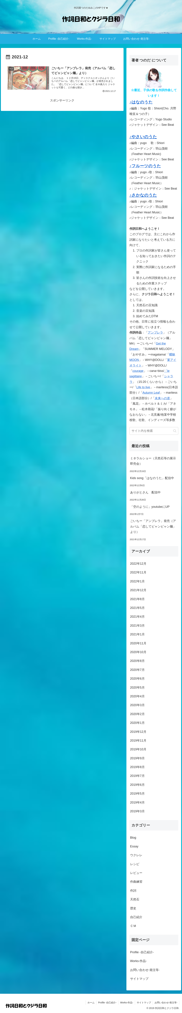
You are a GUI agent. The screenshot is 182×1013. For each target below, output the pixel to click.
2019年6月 (137, 784)
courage (138, 371)
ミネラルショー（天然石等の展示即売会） (153, 461)
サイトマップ (139, 978)
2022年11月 (138, 572)
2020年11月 (138, 643)
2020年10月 (138, 652)
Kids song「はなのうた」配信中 (152, 478)
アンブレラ (155, 332)
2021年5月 (137, 608)
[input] (153, 431)
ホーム (91, 1002)
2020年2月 (137, 714)
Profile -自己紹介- (142, 952)
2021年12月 (138, 590)
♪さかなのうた (143, 195)
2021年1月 (137, 634)
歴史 (133, 908)
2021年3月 (137, 625)
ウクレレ (136, 855)
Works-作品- (138, 961)
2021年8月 (137, 599)
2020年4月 (137, 696)
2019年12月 (138, 731)
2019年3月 (137, 811)
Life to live (143, 387)
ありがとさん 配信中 (145, 492)
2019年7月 (137, 776)
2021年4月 (137, 616)
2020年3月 (137, 705)
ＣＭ (133, 926)
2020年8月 (137, 661)
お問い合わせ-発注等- (145, 970)
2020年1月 (137, 723)
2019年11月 (138, 740)
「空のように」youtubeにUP (150, 506)
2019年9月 (137, 758)
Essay (134, 846)
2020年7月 (137, 670)
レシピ (134, 864)
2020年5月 (137, 687)
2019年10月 (138, 749)
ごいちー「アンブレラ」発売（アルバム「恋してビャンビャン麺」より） (153, 526)
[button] (175, 431)
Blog (133, 837)
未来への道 (162, 398)
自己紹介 (136, 917)
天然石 (134, 899)
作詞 (133, 890)
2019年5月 (137, 793)
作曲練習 (136, 881)
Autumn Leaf (151, 392)
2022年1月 (137, 581)
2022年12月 (138, 563)
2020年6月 (137, 678)
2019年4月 (137, 802)
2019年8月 (137, 767)
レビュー (136, 873)
